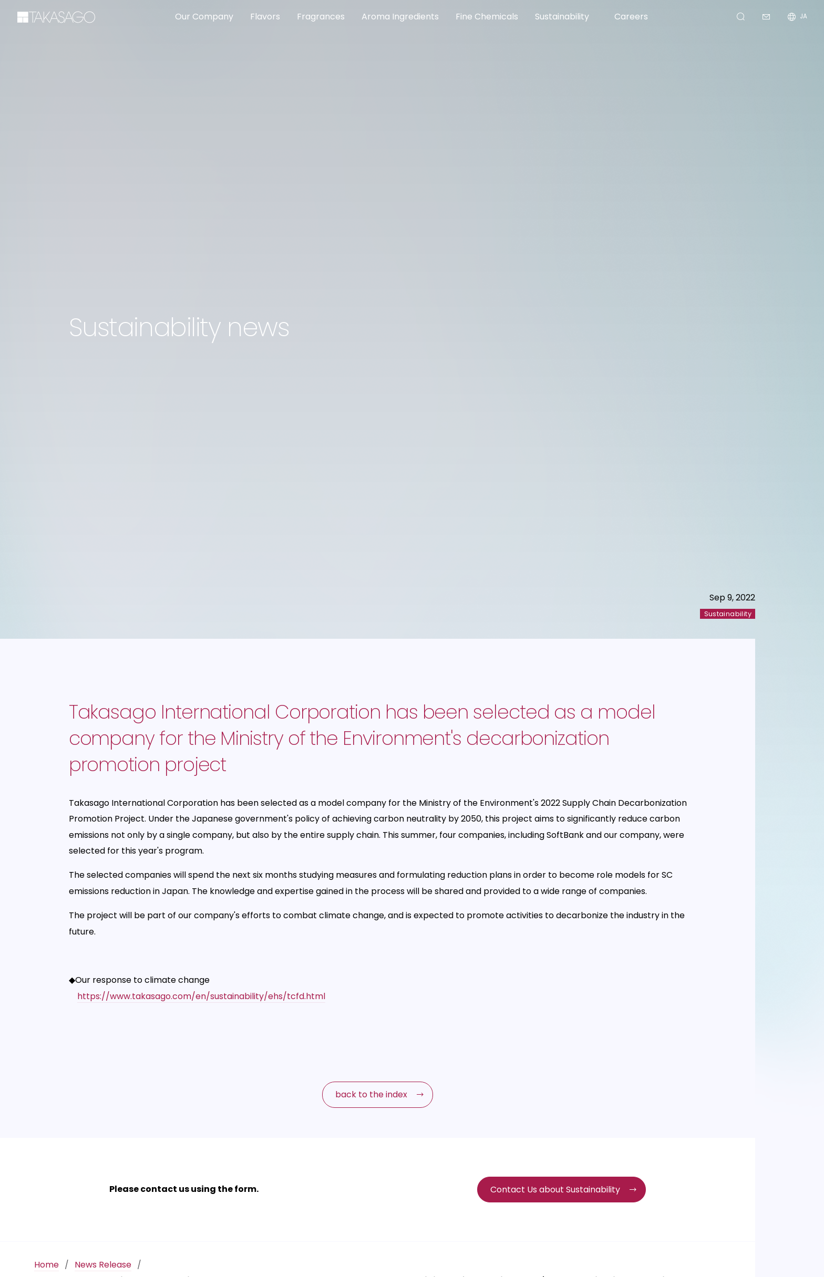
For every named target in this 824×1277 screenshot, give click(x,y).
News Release (103, 1265)
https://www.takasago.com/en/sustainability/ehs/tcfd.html (201, 996)
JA (803, 16)
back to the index (371, 1094)
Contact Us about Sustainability (555, 1189)
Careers (631, 17)
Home (46, 1265)
